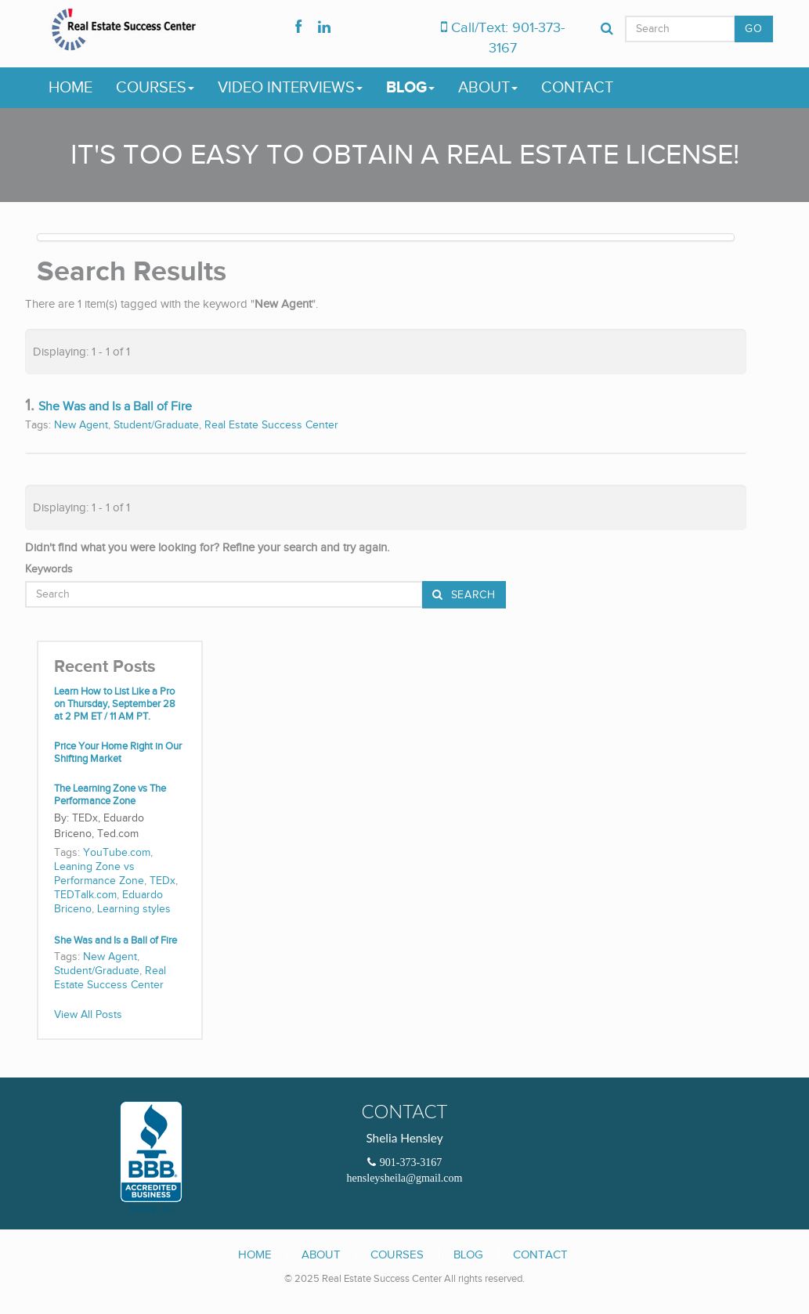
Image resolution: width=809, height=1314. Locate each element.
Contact (577, 87)
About (488, 87)
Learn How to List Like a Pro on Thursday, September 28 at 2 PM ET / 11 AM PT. (114, 704)
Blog (410, 87)
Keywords (49, 569)
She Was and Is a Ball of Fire (115, 406)
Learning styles (134, 909)
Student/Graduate (156, 425)
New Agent (81, 425)
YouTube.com (116, 853)
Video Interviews (290, 87)
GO (753, 29)
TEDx (162, 881)
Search (471, 595)
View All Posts (88, 1015)
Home (70, 87)
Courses (155, 87)
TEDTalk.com (85, 895)
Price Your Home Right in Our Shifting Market (118, 753)
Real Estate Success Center (271, 425)
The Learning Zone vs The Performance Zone (110, 795)
